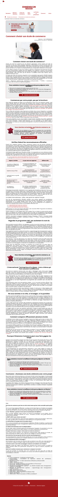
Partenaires (32, 485)
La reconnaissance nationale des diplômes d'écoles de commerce (23, 158)
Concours (43, 14)
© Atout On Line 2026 (18, 485)
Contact (26, 485)
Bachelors (8, 14)
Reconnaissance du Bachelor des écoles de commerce (25, 159)
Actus (50, 14)
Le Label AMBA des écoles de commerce (19, 208)
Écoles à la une (31, 493)
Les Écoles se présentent (36, 15)
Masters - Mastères (15, 14)
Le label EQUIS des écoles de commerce (17, 207)
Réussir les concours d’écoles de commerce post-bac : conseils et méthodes (29, 118)
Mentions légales (41, 485)
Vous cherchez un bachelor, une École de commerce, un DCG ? (32, 128)
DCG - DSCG (29, 14)
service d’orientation (40, 345)
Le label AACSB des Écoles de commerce (17, 206)
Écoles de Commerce (22, 14)
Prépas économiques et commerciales (38, 106)
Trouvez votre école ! (32, 263)
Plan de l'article (24, 494)
